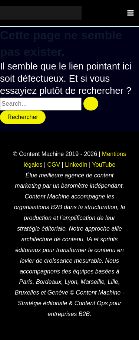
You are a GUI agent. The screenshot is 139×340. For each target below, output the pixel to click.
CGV (53, 165)
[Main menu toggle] (130, 12)
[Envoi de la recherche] (90, 103)
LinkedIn (76, 165)
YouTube (103, 165)
